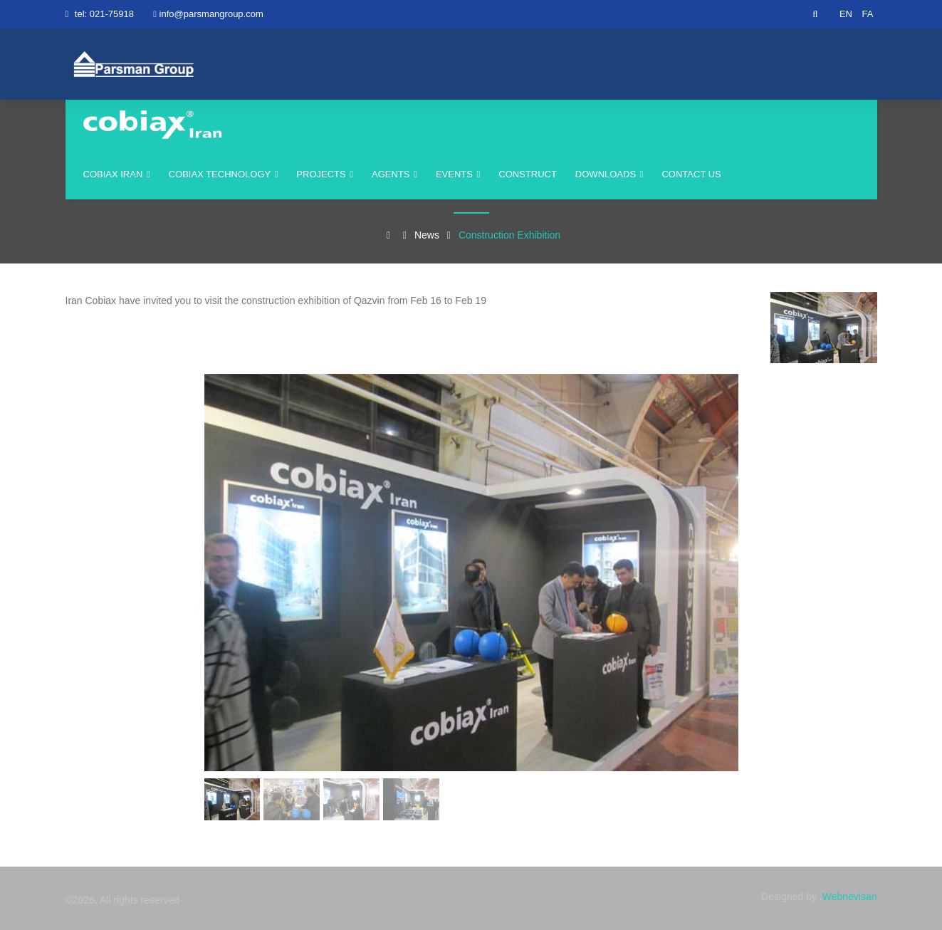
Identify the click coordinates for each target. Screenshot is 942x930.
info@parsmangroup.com (211, 14)
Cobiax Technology (223, 174)
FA (868, 14)
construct (527, 174)
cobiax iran (116, 174)
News (426, 235)
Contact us (691, 174)
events (458, 174)
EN (845, 14)
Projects (324, 174)
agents (394, 174)
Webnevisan (849, 896)
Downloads (609, 174)
